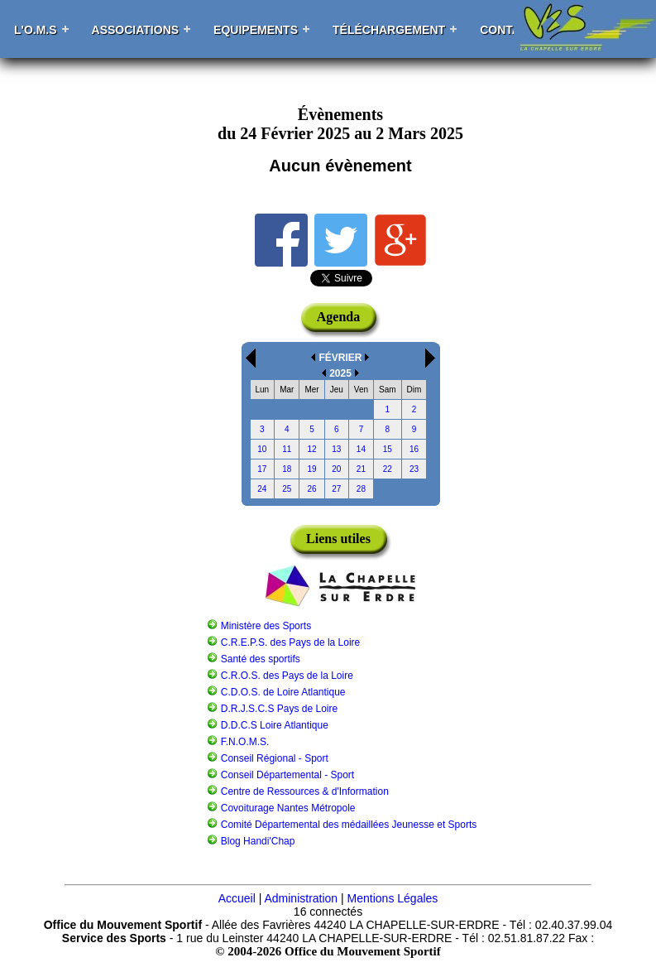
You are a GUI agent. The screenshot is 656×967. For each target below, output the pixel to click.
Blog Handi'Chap (258, 841)
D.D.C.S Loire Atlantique (274, 725)
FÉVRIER (340, 357)
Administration (301, 898)
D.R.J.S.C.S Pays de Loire (279, 708)
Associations (136, 29)
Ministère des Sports (266, 626)
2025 (340, 373)
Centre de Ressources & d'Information (305, 791)
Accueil (237, 898)
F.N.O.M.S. (245, 742)
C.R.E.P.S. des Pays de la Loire (291, 642)
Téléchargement (389, 29)
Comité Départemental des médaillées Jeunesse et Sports (349, 824)
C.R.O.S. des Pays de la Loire (287, 675)
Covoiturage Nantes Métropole (288, 808)
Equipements (255, 29)
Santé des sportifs (260, 659)
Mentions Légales (392, 898)
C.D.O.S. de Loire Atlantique (283, 692)
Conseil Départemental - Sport (287, 775)
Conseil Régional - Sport (274, 758)
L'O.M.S (35, 29)
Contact (507, 29)
